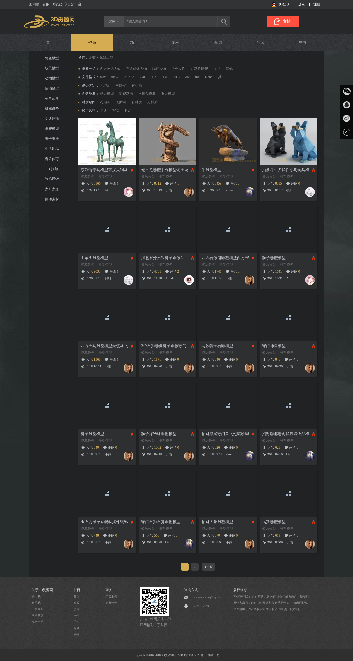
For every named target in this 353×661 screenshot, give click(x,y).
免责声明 (38, 622)
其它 (221, 77)
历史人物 (178, 69)
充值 (302, 43)
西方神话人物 (110, 69)
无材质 (152, 102)
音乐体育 (52, 159)
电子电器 (52, 139)
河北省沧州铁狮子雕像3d (162, 258)
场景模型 (52, 68)
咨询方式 (191, 590)
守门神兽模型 (274, 346)
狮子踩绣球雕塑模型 (158, 434)
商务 (108, 590)
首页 (50, 43)
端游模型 (107, 94)
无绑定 (105, 85)
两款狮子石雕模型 (217, 346)
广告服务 (111, 596)
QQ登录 (284, 4)
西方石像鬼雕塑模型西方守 (225, 258)
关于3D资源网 (42, 590)
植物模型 (52, 88)
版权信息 (240, 590)
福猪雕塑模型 (274, 522)
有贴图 (105, 102)
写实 (115, 110)
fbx (197, 77)
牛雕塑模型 (211, 170)
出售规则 (38, 609)
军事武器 (52, 98)
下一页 (208, 567)
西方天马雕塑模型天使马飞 (104, 346)
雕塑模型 (52, 129)
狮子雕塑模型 (274, 258)
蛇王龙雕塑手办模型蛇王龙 (164, 170)
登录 (301, 4)
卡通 (103, 110)
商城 (260, 43)
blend (209, 77)
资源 (92, 43)
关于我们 (38, 596)
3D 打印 (52, 169)
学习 (218, 43)
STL (177, 77)
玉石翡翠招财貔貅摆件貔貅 (104, 522)
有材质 (137, 102)
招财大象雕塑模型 (217, 522)
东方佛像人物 (136, 69)
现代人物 (159, 69)
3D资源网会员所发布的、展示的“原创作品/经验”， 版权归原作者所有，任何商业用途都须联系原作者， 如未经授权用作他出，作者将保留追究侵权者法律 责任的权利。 (271, 603)
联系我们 (38, 602)
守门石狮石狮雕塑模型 (160, 522)
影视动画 (126, 94)
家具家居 (52, 189)
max (103, 77)
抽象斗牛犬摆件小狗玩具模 (285, 170)
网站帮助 (38, 615)
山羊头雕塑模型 (94, 258)
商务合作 (111, 602)
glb (154, 77)
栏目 (77, 590)
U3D (165, 77)
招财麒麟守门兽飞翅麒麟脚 (225, 434)
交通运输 (52, 118)
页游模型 (168, 94)
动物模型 (52, 78)
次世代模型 (147, 94)
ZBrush (129, 77)
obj (187, 77)
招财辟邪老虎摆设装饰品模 (285, 434)
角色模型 (52, 58)
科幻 (128, 110)
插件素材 (52, 199)
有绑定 (121, 85)
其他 (229, 69)
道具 (216, 69)
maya (115, 77)
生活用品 (52, 149)
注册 (316, 4)
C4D (143, 77)
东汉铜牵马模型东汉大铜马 (104, 170)
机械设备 (52, 108)
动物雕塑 (201, 69)
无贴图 (121, 102)
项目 (134, 43)
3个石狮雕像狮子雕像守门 (163, 346)
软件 (176, 43)
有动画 (137, 85)
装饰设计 (52, 179)
